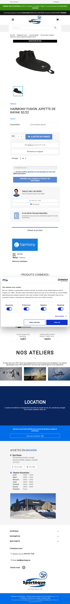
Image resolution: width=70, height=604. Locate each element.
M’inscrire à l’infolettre (35, 436)
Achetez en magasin (35, 151)
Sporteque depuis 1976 (35, 589)
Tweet (23, 159)
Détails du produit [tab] (34, 230)
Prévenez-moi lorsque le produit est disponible (35, 180)
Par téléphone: (35, 145)
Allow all (57, 322)
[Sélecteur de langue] (57, 2)
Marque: (15, 258)
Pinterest (26, 159)
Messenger (35, 204)
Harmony (13, 104)
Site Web (32, 467)
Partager (20, 159)
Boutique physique (16, 600)
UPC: (14, 256)
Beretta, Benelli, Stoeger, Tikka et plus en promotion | (35, 7)
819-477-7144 (35, 201)
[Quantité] (18, 137)
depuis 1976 (55, 596)
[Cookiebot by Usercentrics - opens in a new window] (59, 280)
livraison (33, 600)
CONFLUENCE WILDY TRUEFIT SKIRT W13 (47, 335)
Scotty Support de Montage (23, 335)
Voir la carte (18, 467)
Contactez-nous (16, 548)
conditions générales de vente (30, 172)
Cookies (39, 601)
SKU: (14, 254)
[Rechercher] (35, 28)
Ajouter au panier (39, 136)
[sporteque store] (35, 506)
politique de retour (46, 172)
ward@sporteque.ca (23, 560)
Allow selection (34, 322)
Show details (59, 316)
